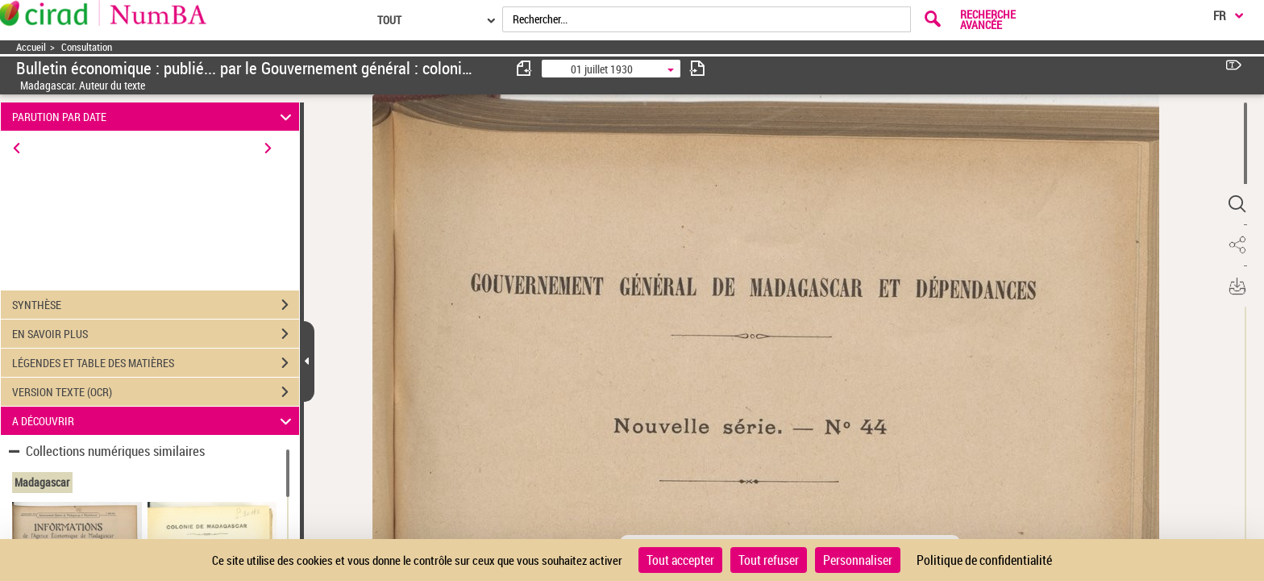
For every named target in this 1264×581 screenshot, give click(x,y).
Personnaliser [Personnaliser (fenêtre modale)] (857, 560)
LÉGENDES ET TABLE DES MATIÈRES (155, 363)
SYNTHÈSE (155, 305)
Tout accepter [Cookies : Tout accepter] (680, 560)
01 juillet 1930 (602, 69)
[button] (1236, 204)
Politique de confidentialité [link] (984, 560)
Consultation (86, 47)
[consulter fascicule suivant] (697, 68)
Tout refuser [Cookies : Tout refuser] (768, 560)
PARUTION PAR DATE (154, 116)
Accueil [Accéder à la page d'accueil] (31, 47)
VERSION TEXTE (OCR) (155, 392)
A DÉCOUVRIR (154, 421)
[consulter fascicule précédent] (524, 68)
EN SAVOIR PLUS (155, 334)
